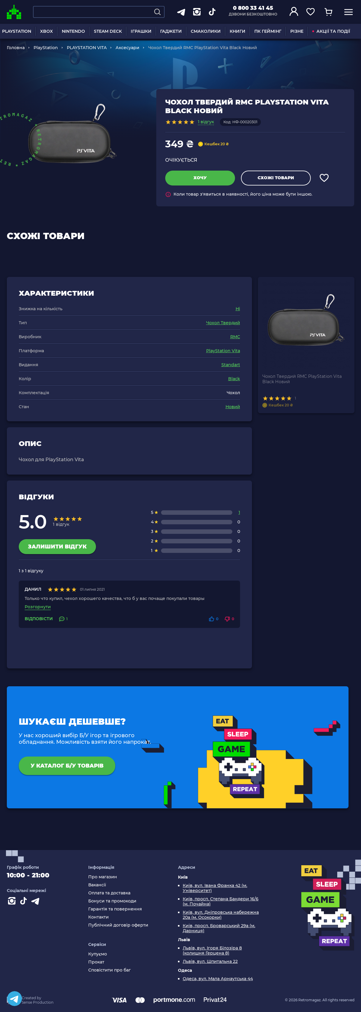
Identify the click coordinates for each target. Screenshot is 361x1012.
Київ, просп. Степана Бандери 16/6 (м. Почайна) (220, 901)
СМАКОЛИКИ (206, 31)
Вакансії (97, 885)
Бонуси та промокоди (112, 901)
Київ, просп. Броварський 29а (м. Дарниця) (219, 928)
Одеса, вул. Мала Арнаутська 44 (218, 978)
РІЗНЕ (296, 31)
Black (234, 378)
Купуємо (97, 954)
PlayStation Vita (223, 350)
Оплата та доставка (109, 893)
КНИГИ (237, 31)
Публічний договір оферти (118, 925)
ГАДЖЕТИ (171, 31)
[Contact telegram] (36, 902)
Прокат (96, 962)
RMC (235, 336)
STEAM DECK (108, 31)
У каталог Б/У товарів (67, 765)
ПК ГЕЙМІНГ (267, 31)
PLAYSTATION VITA (87, 47)
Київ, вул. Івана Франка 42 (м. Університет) (215, 888)
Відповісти (39, 618)
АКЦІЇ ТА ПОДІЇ (331, 31)
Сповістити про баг (109, 970)
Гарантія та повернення (115, 909)
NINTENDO (73, 31)
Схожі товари (276, 177)
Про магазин (102, 877)
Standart (230, 364)
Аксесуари (127, 47)
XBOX (46, 31)
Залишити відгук (57, 546)
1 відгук (206, 121)
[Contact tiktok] (25, 902)
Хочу (200, 177)
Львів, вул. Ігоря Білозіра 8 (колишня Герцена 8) (212, 951)
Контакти (98, 917)
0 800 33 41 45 (253, 8)
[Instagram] (13, 902)
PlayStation (46, 47)
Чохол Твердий (223, 322)
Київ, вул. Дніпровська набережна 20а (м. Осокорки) (221, 915)
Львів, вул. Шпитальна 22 (210, 961)
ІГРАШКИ (141, 31)
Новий (233, 406)
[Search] (157, 12)
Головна (16, 47)
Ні (238, 308)
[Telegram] (14, 998)
